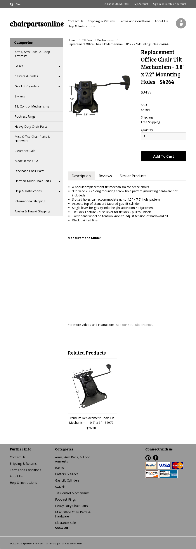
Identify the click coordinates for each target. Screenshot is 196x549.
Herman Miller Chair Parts (33, 181)
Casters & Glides (26, 76)
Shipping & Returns (101, 21)
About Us (161, 21)
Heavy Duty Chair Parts (31, 126)
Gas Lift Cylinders (27, 86)
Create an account (175, 3)
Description (81, 175)
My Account (141, 3)
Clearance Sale (25, 151)
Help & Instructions (81, 26)
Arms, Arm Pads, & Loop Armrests (32, 54)
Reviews (105, 175)
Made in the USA (26, 161)
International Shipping (30, 201)
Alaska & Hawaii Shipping (32, 211)
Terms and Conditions (134, 21)
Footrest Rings (25, 116)
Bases (19, 66)
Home (72, 40)
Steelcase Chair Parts (30, 171)
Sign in (157, 3)
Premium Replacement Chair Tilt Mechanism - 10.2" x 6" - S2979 (91, 420)
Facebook (155, 458)
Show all (61, 528)
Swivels (20, 96)
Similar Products (134, 175)
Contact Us (75, 21)
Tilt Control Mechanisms (32, 106)
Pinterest (148, 458)
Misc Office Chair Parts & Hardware (32, 138)
